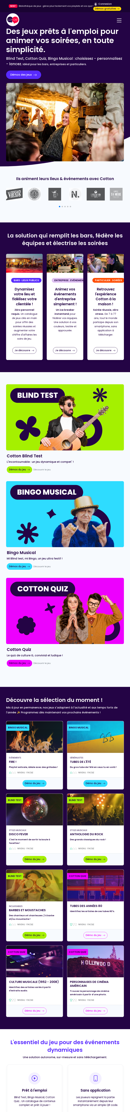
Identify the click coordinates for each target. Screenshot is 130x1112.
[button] (59, 206)
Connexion (103, 4)
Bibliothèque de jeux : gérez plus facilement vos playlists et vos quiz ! (56, 6)
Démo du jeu (34, 783)
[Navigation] (119, 20)
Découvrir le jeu (42, 469)
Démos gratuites (107, 8)
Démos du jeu (19, 469)
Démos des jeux (23, 75)
